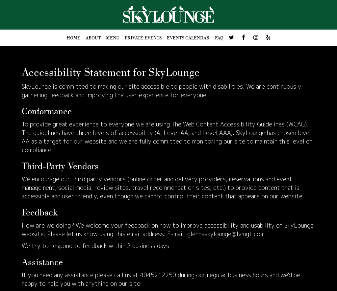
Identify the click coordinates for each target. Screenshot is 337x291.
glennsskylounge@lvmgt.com (226, 234)
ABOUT (93, 38)
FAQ (219, 38)
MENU (112, 38)
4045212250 (158, 275)
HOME (73, 38)
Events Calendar (188, 38)
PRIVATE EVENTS (143, 38)
